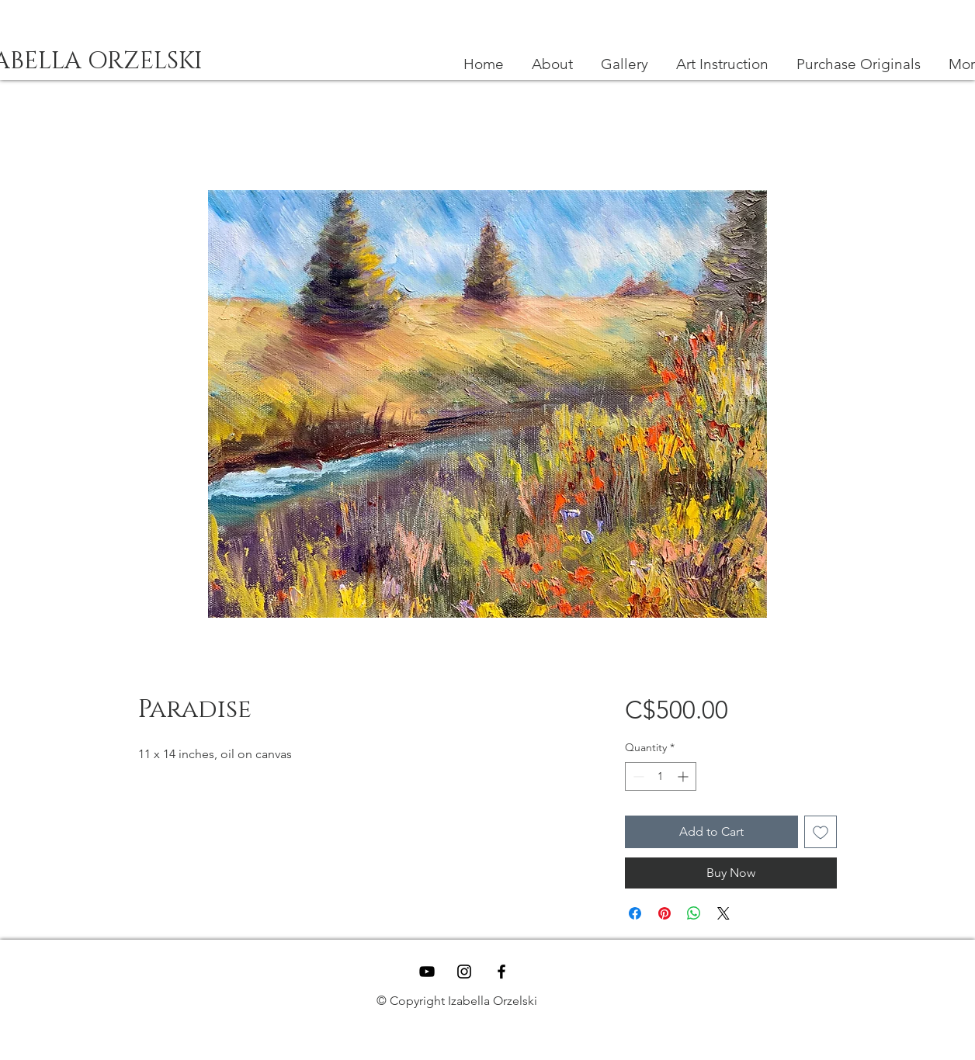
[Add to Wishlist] (820, 832)
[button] (722, 64)
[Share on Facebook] (635, 913)
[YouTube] (427, 971)
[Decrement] (637, 776)
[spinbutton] (661, 776)
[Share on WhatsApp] (694, 913)
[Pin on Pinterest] (664, 913)
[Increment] (684, 776)
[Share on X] (723, 913)
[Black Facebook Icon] (501, 971)
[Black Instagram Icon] (464, 971)
